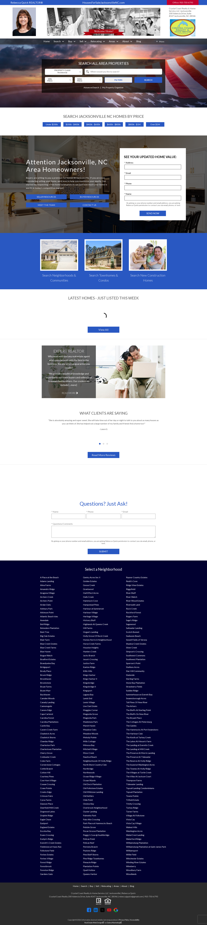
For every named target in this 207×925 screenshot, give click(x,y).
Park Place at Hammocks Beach (97, 823)
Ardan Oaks (45, 604)
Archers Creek (46, 597)
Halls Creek (88, 597)
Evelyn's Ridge (46, 839)
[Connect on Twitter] (102, 911)
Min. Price (50, 80)
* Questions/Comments (62, 524)
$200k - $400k (72, 124)
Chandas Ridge (47, 741)
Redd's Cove (131, 581)
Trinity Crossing (133, 803)
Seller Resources (46, 197)
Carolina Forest (47, 718)
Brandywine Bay (47, 663)
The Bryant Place (134, 718)
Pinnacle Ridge (89, 862)
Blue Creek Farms (48, 647)
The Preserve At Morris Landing (140, 753)
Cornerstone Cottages (50, 764)
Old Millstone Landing (93, 792)
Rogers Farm (132, 616)
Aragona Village (47, 593)
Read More (69, 393)
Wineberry (131, 866)
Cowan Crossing (47, 784)
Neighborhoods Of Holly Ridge (97, 761)
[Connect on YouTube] (109, 911)
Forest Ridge (46, 862)
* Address (128, 162)
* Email (127, 173)
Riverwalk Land (133, 604)
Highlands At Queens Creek (95, 624)
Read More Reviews (103, 455)
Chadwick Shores (48, 737)
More (161, 41)
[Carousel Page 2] (103, 444)
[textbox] (125, 71)
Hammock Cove (90, 600)
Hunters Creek (89, 651)
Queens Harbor (90, 874)
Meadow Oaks (90, 729)
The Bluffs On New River (137, 714)
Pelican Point (89, 839)
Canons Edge (46, 710)
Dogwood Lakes (47, 811)
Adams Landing (47, 581)
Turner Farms (132, 811)
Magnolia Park (90, 718)
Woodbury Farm (133, 870)
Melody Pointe (90, 737)
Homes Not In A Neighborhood (97, 639)
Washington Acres (134, 831)
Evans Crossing (47, 835)
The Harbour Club (134, 733)
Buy (91, 886)
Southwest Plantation (135, 659)
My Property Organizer (113, 87)
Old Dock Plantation (92, 784)
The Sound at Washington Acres (140, 764)
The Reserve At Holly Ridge (138, 761)
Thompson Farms (134, 780)
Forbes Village (46, 858)
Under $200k (52, 124)
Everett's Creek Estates (50, 842)
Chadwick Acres (47, 733)
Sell (97, 886)
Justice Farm (89, 663)
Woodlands (131, 874)
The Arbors (131, 706)
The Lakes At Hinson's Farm (138, 741)
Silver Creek (131, 647)
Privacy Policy (124, 920)
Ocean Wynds (89, 780)
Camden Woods (47, 698)
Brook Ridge (46, 675)
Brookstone (45, 682)
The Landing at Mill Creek (137, 749)
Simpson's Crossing (135, 651)
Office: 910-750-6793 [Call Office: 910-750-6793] (183, 2)
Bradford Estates (48, 659)
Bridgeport (45, 667)
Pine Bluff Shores (90, 854)
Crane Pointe (46, 788)
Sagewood (131, 624)
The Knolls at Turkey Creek (138, 737)
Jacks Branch (89, 655)
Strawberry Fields (134, 686)
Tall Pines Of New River (136, 702)
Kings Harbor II (90, 679)
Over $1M (155, 124)
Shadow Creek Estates (136, 643)
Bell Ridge (44, 624)
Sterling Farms (132, 679)
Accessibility (134, 920)
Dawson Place (46, 803)
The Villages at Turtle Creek (138, 772)
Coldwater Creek (48, 757)
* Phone (127, 183)
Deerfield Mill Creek (49, 807)
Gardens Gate (46, 874)
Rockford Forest (133, 612)
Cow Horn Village (48, 780)
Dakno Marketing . (114, 923)
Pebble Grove (89, 827)
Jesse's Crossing (90, 659)
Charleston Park (47, 745)
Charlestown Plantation (50, 749)
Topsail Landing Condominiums (140, 788)
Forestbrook (46, 866)
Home (46, 41)
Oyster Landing (90, 811)
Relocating (106, 886)
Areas (116, 886)
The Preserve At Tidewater (138, 757)
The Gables (131, 725)
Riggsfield (130, 589)
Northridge (88, 768)
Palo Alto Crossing (91, 819)
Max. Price (79, 80)
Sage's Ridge (131, 620)
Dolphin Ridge (46, 815)
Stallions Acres (132, 667)
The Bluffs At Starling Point (138, 710)
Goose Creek (89, 585)
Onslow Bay (88, 803)
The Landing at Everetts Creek (139, 745)
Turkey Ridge (132, 807)
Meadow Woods (90, 733)
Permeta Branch (90, 846)
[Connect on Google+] (116, 911)
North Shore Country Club (95, 764)
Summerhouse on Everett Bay (139, 694)
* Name (127, 194)
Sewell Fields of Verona (136, 639)
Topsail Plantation (134, 792)
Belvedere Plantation (49, 628)
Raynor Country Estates (136, 577)
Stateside (130, 675)
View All (103, 329)
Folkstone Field (47, 850)
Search (148, 80)
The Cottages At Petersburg (139, 722)
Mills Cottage (89, 741)
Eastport (44, 823)
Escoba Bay (45, 831)
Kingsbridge (88, 682)
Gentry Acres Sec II (91, 577)
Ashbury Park (46, 608)
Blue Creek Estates (48, 643)
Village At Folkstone (135, 815)
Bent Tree (44, 632)
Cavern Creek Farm (49, 729)
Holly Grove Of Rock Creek (95, 636)
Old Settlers (88, 796)
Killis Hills (87, 671)
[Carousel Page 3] (107, 444)
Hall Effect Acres (91, 593)
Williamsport (132, 850)
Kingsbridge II (89, 686)
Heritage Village (90, 616)
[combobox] (64, 72)
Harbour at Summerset (93, 608)
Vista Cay (130, 819)
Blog (138, 41)
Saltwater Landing (134, 628)
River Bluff (131, 593)
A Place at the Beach (49, 577)
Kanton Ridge (89, 667)
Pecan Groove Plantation (94, 831)
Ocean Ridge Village (92, 776)
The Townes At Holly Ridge (138, 768)
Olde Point (88, 800)
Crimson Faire (46, 796)
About (124, 886)
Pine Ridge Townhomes (93, 858)
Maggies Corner (90, 710)
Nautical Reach (90, 757)
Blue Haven (45, 651)
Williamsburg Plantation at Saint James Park (146, 846)
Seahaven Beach (133, 636)
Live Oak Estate (90, 706)
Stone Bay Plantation (135, 682)
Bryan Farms (46, 686)
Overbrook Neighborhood (95, 807)
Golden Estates (90, 581)
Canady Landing (47, 702)
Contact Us (89, 205)
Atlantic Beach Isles (49, 616)
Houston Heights (91, 647)
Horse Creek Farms (92, 643)
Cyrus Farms (45, 800)
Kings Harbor (89, 675)
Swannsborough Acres (136, 698)
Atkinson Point (47, 612)
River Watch (131, 597)
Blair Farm (45, 639)
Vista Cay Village (134, 823)
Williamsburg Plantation (137, 842)
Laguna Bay (88, 694)
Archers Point (46, 600)
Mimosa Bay (89, 745)
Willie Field (131, 854)
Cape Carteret (46, 714)
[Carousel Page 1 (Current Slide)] (100, 444)
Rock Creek (131, 608)
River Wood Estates (135, 600)
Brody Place (45, 671)
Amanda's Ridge (47, 589)
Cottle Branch (46, 768)
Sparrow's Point (133, 663)
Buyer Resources (89, 197)
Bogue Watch (46, 655)
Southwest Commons (135, 655)
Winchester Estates (135, 858)
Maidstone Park (90, 722)
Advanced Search (91, 87)
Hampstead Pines (91, 604)
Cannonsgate (46, 706)
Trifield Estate (132, 800)
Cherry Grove (46, 753)
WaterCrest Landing (135, 835)
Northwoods (89, 772)
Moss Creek (88, 753)
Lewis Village (89, 702)
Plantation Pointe (91, 866)
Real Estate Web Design (94, 923)
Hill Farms (87, 628)
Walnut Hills (131, 827)
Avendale (44, 620)
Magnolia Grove (90, 714)
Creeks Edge (46, 792)
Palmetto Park (89, 815)
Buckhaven (45, 694)
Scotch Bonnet (132, 632)
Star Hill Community (135, 671)
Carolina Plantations (49, 722)
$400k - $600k (93, 124)
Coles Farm (45, 761)
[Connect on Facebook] (89, 911)
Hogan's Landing (90, 632)
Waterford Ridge (133, 839)
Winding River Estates (136, 862)
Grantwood (88, 589)
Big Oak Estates (47, 636)
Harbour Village (90, 612)
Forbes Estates (47, 854)
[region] (103, 432)
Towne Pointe (132, 796)
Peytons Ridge (89, 850)
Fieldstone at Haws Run (50, 846)
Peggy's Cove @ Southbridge (96, 835)
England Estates (47, 827)
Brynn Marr (45, 690)
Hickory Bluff (89, 620)
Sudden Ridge (132, 690)
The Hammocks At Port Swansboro (142, 729)
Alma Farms (45, 585)
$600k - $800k (114, 124)
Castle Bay (45, 725)
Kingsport (87, 690)
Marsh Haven (89, 725)
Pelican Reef (88, 842)
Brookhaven (45, 679)
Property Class (62, 71)
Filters (118, 80)
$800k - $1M (134, 124)
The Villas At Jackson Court (138, 776)
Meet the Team (46, 205)
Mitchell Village (90, 749)
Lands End (87, 698)
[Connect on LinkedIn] (96, 911)
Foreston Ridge (47, 870)
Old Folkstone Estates (93, 788)
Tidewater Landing (134, 784)
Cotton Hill (45, 772)
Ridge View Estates (135, 585)
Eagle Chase (45, 819)
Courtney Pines (47, 776)
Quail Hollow (89, 870)
